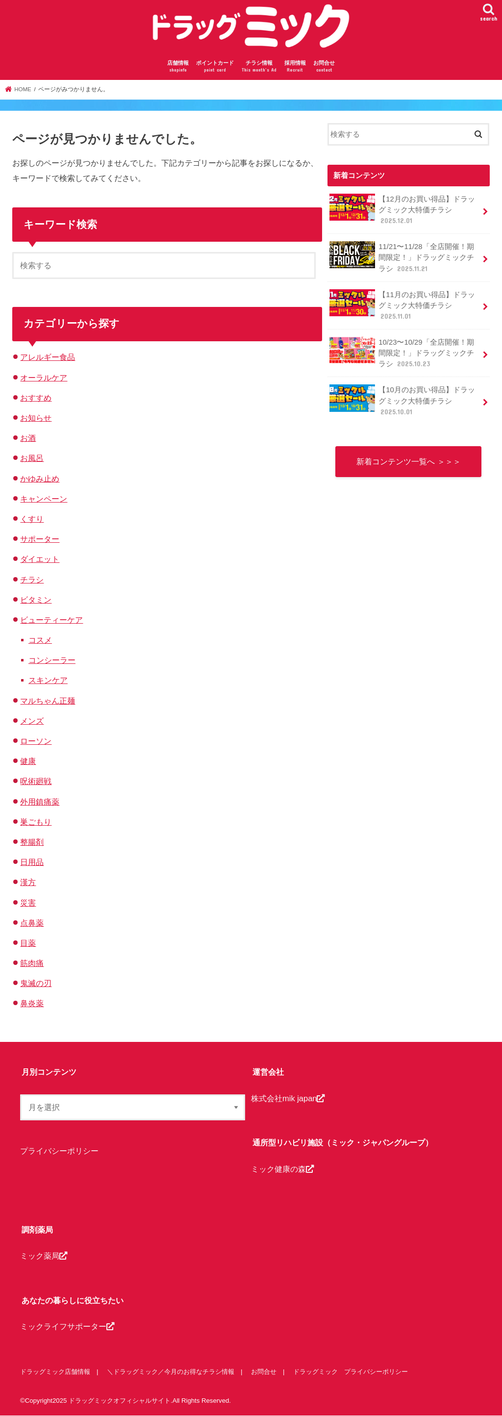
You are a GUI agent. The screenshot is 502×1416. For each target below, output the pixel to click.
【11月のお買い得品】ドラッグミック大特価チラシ (402, 305)
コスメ (40, 639)
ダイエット (39, 559)
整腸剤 (32, 841)
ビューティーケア (51, 619)
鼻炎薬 (32, 1003)
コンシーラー (51, 660)
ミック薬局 (43, 1256)
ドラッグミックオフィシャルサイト (120, 1400)
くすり (32, 518)
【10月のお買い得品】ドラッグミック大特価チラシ (402, 400)
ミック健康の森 (282, 1168)
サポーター (39, 538)
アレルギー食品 (47, 357)
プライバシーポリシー (59, 1150)
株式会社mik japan (288, 1098)
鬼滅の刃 (35, 983)
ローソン (35, 740)
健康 (28, 761)
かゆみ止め (39, 478)
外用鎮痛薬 (39, 801)
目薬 (28, 942)
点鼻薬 (32, 922)
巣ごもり (35, 821)
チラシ (32, 579)
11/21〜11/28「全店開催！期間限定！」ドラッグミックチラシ (401, 257)
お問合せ (324, 67)
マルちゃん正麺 (47, 700)
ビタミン (35, 599)
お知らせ (35, 417)
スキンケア (48, 680)
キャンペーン (43, 498)
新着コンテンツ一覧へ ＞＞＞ (408, 461)
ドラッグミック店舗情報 (55, 1371)
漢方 (28, 882)
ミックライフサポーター (67, 1326)
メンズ (32, 720)
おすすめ (35, 397)
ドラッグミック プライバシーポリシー (350, 1371)
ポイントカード (215, 67)
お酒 (28, 437)
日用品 (32, 862)
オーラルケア (43, 377)
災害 (28, 902)
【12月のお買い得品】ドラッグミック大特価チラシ (402, 210)
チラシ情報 (259, 67)
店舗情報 (178, 67)
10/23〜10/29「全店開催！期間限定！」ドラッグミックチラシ (401, 353)
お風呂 (32, 458)
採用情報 (295, 67)
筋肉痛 (32, 963)
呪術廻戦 (35, 781)
